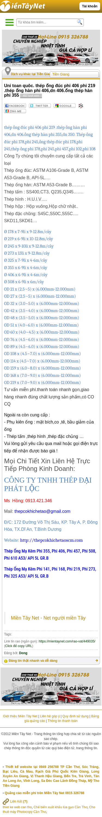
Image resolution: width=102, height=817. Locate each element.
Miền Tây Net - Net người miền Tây (48, 618)
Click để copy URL (18, 646)
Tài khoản (89, 6)
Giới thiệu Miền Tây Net (20, 716)
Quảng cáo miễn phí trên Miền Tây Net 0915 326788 (44, 793)
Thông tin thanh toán (63, 721)
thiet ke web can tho (17, 807)
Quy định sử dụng (75, 716)
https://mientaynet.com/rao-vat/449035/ (67, 641)
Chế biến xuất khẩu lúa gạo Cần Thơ (60, 807)
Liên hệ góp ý (50, 716)
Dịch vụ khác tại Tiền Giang (32, 74)
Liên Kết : (15, 801)
